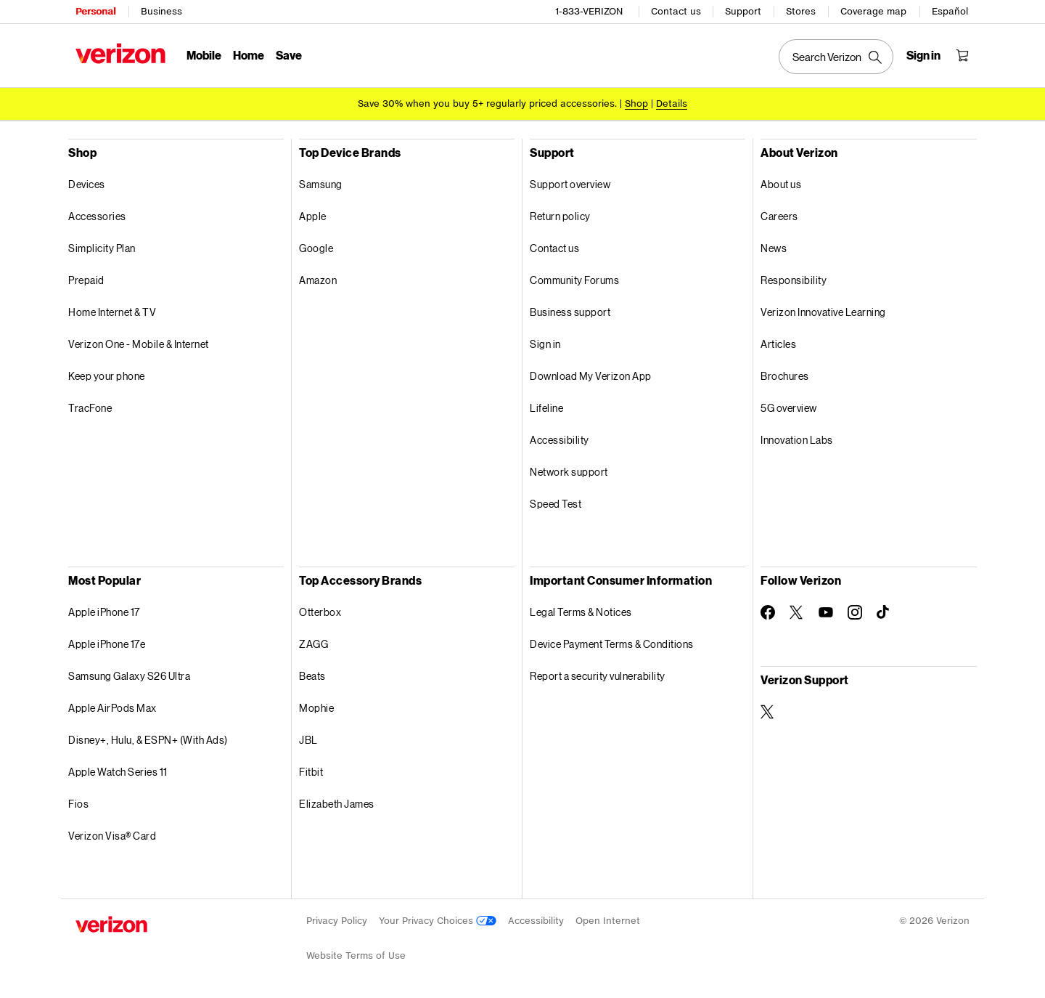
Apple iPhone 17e (106, 644)
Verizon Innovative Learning (823, 312)
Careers (779, 216)
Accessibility (559, 440)
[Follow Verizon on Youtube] (826, 612)
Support (743, 11)
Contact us (676, 11)
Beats (312, 676)
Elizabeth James (336, 804)
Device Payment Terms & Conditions (612, 644)
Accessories (97, 216)
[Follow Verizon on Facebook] (768, 612)
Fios (78, 804)
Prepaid (86, 280)
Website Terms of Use (356, 955)
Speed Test (555, 504)
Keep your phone (106, 376)
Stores (801, 11)
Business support (570, 312)
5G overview (789, 408)
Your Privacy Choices (437, 920)
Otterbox (320, 612)
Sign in (545, 344)
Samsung (321, 184)
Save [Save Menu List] (289, 55)
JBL (308, 740)
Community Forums (574, 280)
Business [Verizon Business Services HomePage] (161, 11)
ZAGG (313, 644)
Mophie (316, 708)
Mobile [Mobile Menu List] (204, 55)
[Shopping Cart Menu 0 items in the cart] (962, 55)
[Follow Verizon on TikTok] (884, 612)
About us (781, 184)
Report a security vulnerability (597, 676)
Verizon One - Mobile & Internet (138, 344)
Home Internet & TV (112, 312)
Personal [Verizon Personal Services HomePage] (95, 11)
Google (316, 248)
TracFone (90, 408)
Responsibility (794, 280)
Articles (778, 344)
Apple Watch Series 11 (118, 772)
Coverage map (873, 11)
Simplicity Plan (102, 248)
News (774, 248)
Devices (86, 184)
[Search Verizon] (836, 56)
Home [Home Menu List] (248, 55)
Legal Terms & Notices (581, 612)
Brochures (785, 376)
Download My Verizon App (591, 376)
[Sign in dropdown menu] (923, 55)
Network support (569, 472)
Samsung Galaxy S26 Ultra (129, 676)
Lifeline (546, 408)
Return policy (560, 216)
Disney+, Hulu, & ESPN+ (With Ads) (148, 740)
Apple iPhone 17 (104, 612)
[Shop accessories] (636, 103)
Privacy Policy (336, 920)
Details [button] (671, 103)
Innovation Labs (797, 440)
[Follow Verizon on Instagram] (855, 612)
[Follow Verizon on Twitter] (797, 612)
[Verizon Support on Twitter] (768, 712)
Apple (313, 216)
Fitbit (311, 772)
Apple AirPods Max (112, 708)
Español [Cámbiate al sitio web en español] (950, 11)
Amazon (318, 280)
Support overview (570, 184)
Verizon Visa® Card (112, 835)
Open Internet (607, 920)
